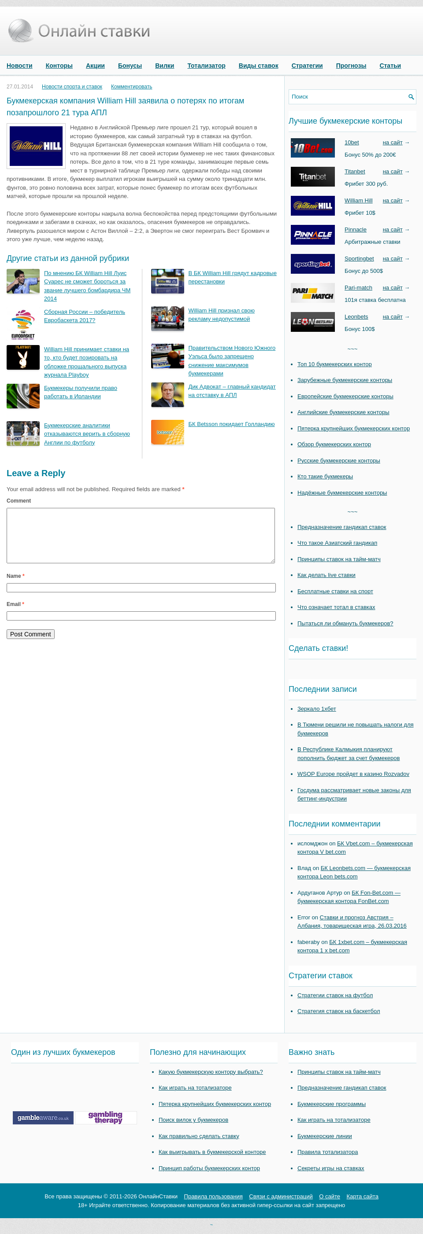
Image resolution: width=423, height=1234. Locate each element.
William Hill (359, 200)
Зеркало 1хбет (316, 708)
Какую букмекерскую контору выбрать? (211, 1072)
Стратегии (307, 65)
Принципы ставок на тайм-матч (339, 559)
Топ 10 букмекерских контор (334, 364)
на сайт (393, 142)
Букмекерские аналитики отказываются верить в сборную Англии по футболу (87, 434)
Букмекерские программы (331, 1104)
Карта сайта (362, 1196)
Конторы (59, 65)
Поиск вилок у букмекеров (193, 1119)
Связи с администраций (280, 1196)
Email (15, 615)
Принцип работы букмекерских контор (209, 1168)
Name (16, 587)
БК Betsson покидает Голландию (232, 424)
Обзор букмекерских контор (334, 444)
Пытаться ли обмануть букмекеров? (345, 623)
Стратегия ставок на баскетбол (338, 1011)
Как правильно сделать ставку (199, 1136)
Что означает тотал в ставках (336, 607)
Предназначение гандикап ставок (341, 527)
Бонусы (130, 65)
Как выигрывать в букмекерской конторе (212, 1152)
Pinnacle (356, 229)
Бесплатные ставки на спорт (335, 591)
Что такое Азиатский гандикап (337, 543)
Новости (20, 65)
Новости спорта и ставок (72, 87)
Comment (19, 501)
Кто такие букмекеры (325, 476)
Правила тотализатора (327, 1152)
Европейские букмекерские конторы (345, 396)
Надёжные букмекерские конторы (342, 492)
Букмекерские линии (324, 1136)
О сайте (329, 1196)
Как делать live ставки (326, 575)
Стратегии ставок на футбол (335, 995)
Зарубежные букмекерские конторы (344, 380)
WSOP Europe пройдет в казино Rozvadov (353, 774)
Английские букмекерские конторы (343, 412)
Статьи (390, 65)
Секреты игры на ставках (330, 1168)
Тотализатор (206, 65)
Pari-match (358, 287)
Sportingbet (359, 258)
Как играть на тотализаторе (195, 1087)
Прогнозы (351, 65)
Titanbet (355, 171)
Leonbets (356, 316)
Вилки (164, 65)
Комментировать (131, 87)
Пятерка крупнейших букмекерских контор (353, 428)
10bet (352, 142)
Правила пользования (213, 1196)
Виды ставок (258, 65)
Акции (95, 65)
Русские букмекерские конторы (338, 460)
